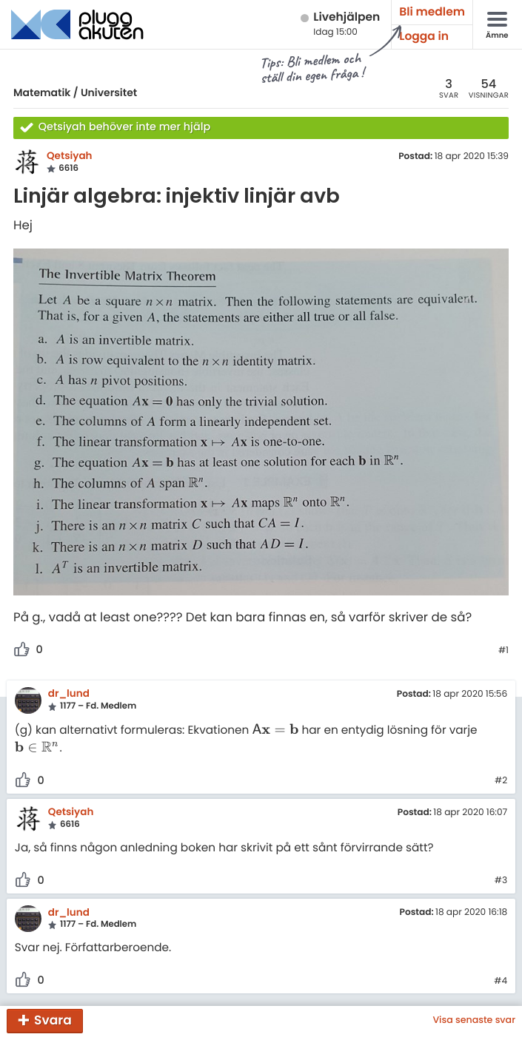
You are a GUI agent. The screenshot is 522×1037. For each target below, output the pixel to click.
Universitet (109, 92)
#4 (500, 981)
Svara (53, 1020)
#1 (503, 651)
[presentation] (275, 730)
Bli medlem (432, 12)
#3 (501, 881)
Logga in (424, 36)
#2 (501, 781)
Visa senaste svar (473, 1021)
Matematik (41, 92)
